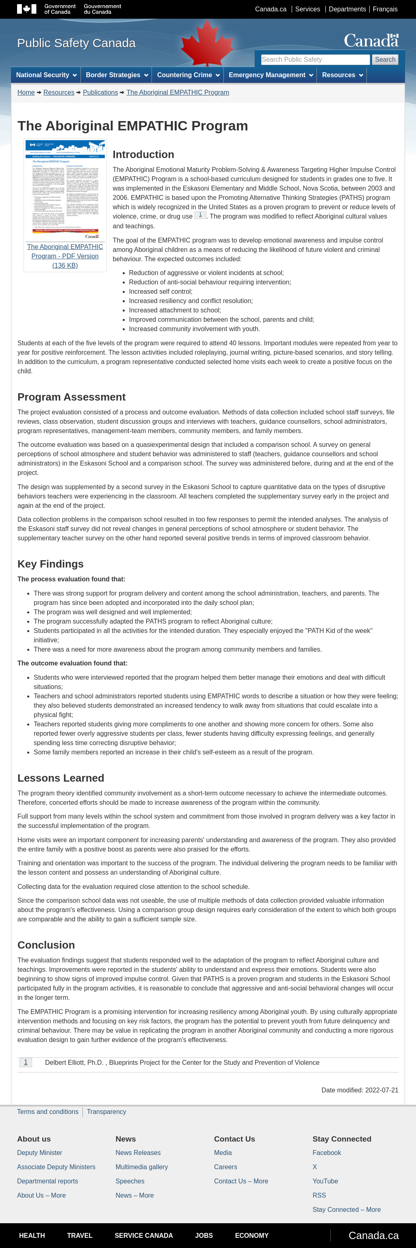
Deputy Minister (39, 1152)
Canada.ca (270, 9)
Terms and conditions (47, 1111)
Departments (347, 9)
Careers (225, 1167)
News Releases (138, 1152)
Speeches (130, 1181)
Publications (100, 92)
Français (385, 9)
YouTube (325, 1181)
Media (223, 1152)
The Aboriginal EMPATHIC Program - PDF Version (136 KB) (65, 204)
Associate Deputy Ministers (56, 1167)
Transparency (106, 1111)
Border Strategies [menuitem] (117, 75)
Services (307, 9)
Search (385, 59)
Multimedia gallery (142, 1167)
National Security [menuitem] (46, 75)
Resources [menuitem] (342, 75)
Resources (58, 92)
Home (26, 92)
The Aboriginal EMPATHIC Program (177, 92)
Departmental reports (47, 1181)
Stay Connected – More (347, 1209)
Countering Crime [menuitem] (188, 75)
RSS (319, 1195)
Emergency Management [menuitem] (271, 75)
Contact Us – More (241, 1181)
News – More (135, 1195)
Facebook (327, 1152)
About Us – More (41, 1195)
